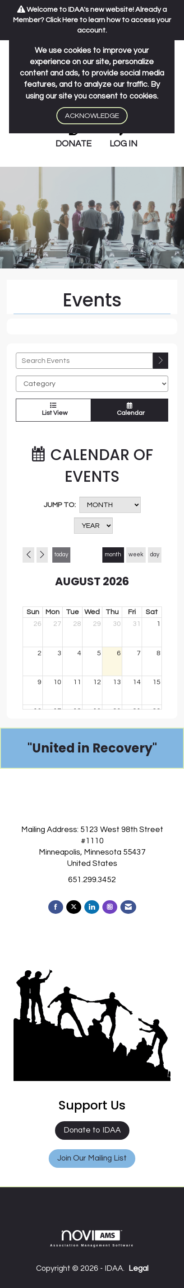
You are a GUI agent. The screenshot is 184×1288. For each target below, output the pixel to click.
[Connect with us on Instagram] (109, 907)
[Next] (42, 555)
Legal (138, 1268)
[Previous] (28, 555)
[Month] (110, 505)
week (136, 555)
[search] (160, 361)
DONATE (73, 143)
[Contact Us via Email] (128, 907)
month (113, 555)
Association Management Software (92, 1238)
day (154, 555)
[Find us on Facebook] (55, 907)
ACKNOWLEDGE (92, 115)
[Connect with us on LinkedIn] (91, 907)
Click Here (62, 20)
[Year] (93, 525)
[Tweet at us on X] (73, 907)
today (61, 555)
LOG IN (124, 143)
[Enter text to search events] (84, 361)
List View (53, 409)
